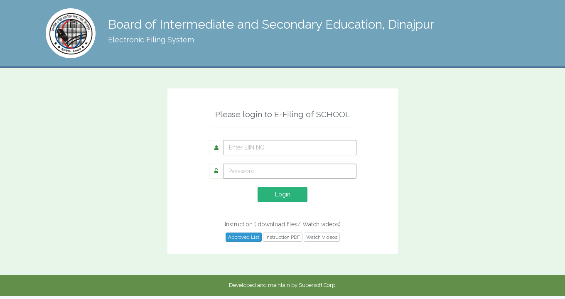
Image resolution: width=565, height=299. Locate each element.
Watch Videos (321, 237)
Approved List (243, 237)
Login (282, 194)
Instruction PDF (282, 237)
